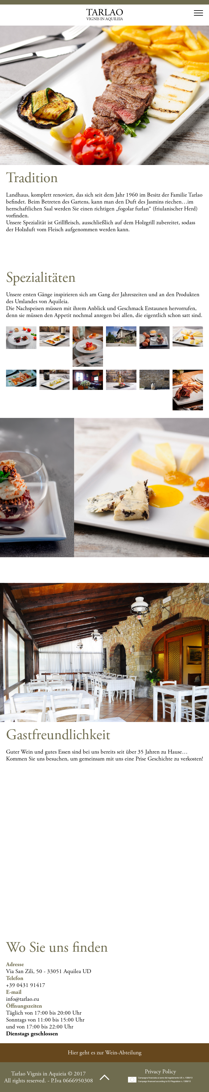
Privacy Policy (160, 1071)
